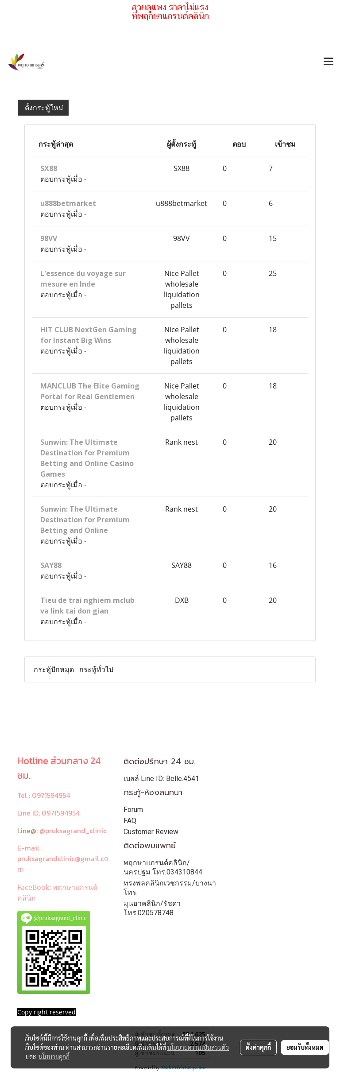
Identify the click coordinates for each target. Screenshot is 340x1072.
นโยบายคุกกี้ (54, 1056)
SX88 (48, 168)
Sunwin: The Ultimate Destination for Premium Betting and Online (85, 519)
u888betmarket (68, 203)
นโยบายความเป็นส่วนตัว (198, 1047)
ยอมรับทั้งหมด (305, 1047)
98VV (48, 238)
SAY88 (51, 565)
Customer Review (151, 831)
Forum (133, 809)
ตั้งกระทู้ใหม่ (43, 108)
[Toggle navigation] (328, 62)
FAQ (130, 820)
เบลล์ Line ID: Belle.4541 (161, 778)
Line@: (27, 830)
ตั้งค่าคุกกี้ (258, 1047)
